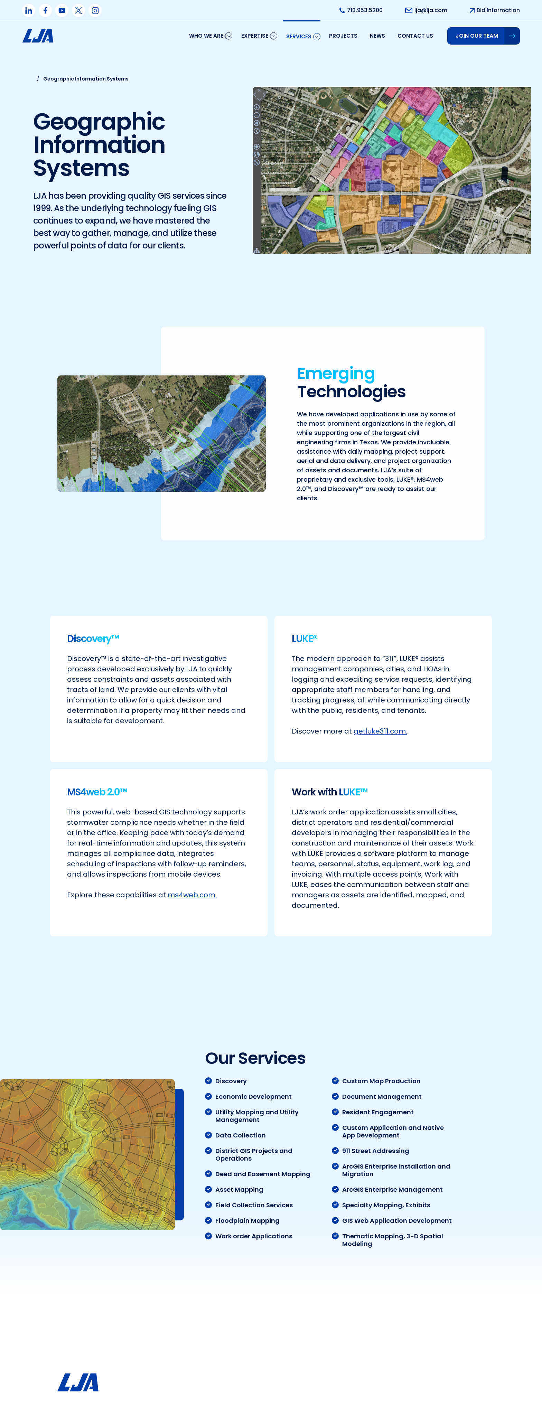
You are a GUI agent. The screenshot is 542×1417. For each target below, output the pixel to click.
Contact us (415, 35)
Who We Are (206, 35)
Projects (343, 35)
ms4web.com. (192, 890)
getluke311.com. (380, 726)
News (377, 35)
